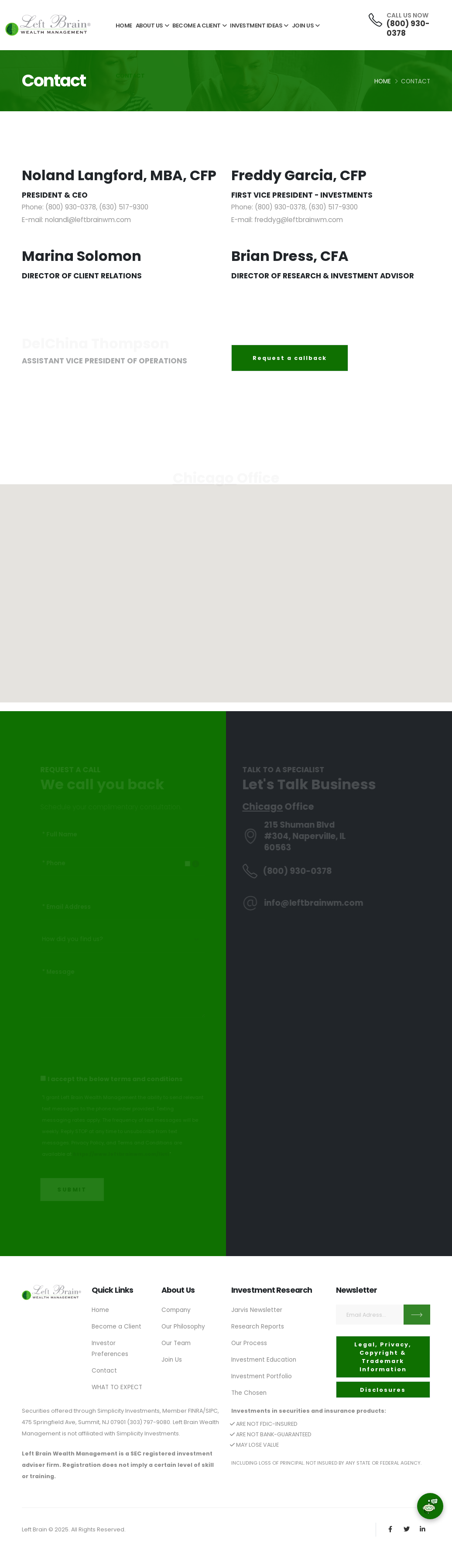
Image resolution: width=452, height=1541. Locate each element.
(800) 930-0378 (408, 28)
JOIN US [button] (306, 25)
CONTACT (130, 76)
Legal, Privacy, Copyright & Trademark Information (382, 1357)
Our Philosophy (183, 1326)
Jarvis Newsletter (256, 1309)
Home (382, 81)
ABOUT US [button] (152, 25)
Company (176, 1309)
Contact (104, 1368)
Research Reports (257, 1326)
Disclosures (383, 1390)
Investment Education (264, 1358)
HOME (124, 25)
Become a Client (117, 1326)
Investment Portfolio (262, 1374)
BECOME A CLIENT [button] (199, 25)
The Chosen (249, 1390)
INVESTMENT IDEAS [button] (259, 25)
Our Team (176, 1342)
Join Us (171, 1358)
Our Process (249, 1342)
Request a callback (290, 358)
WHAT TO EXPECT (118, 1384)
